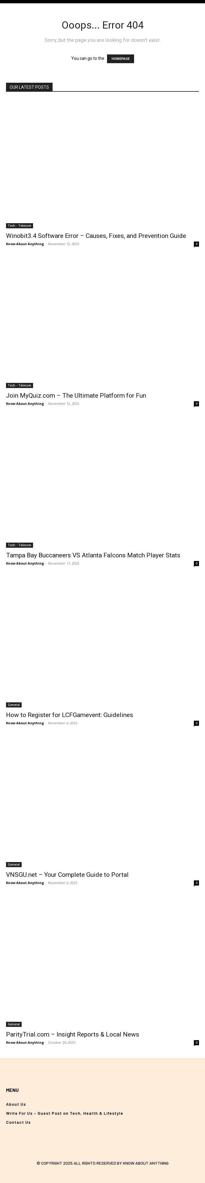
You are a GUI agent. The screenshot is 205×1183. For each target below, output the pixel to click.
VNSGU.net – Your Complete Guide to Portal (67, 874)
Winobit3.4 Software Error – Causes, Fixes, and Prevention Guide (96, 235)
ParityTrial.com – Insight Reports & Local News (72, 1034)
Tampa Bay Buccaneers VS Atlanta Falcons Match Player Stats (93, 555)
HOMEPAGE (121, 59)
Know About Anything (25, 244)
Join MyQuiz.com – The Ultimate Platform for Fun (76, 395)
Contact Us (18, 1122)
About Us (16, 1104)
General (14, 705)
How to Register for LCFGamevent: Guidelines (69, 715)
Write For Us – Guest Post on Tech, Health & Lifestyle (64, 1113)
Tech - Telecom (19, 225)
